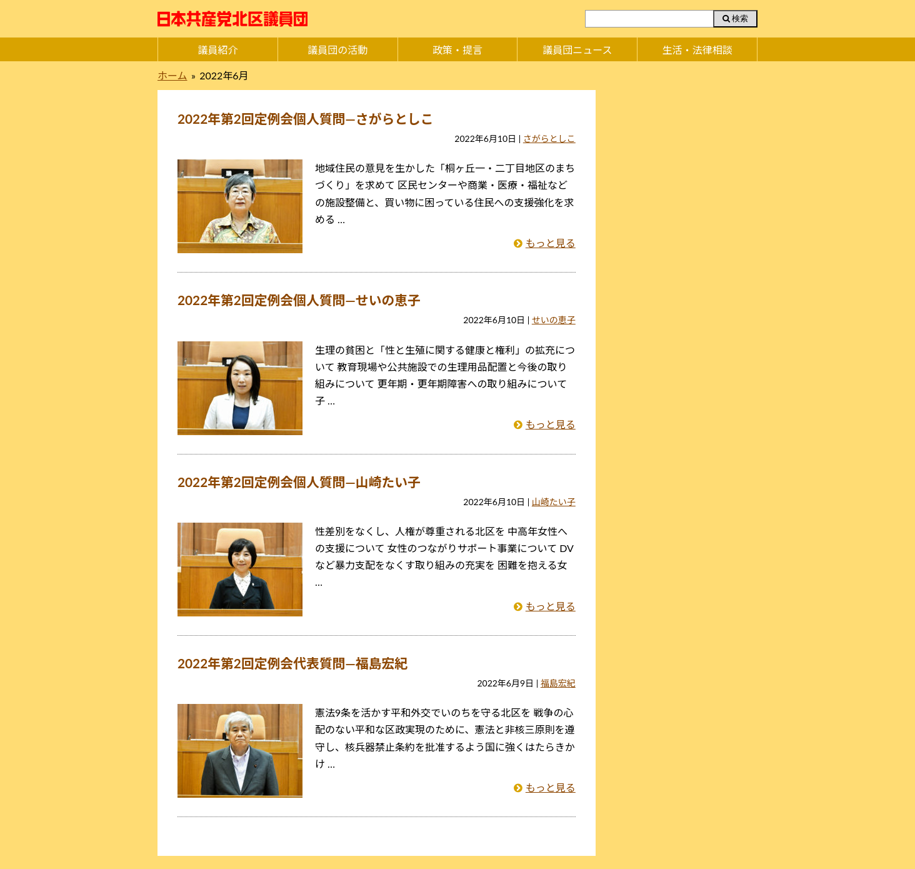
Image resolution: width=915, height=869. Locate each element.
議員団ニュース (577, 50)
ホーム (173, 75)
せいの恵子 (554, 319)
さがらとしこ (549, 138)
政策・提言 (457, 50)
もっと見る (551, 243)
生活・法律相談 (697, 50)
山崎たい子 (554, 501)
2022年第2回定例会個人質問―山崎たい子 (299, 482)
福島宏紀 (558, 683)
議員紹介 (218, 50)
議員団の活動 (338, 50)
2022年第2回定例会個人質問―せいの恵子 (299, 300)
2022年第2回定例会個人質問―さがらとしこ (306, 118)
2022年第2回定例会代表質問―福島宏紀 (293, 663)
